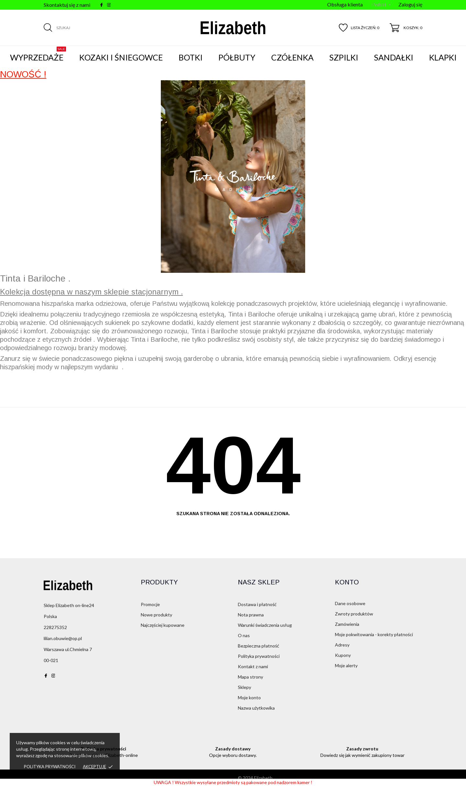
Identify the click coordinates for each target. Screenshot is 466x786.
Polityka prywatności (49, 766)
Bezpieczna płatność (258, 645)
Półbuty (236, 57)
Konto (347, 582)
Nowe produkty (156, 614)
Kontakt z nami (253, 666)
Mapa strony (250, 677)
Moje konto (249, 697)
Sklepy (244, 687)
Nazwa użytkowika (256, 708)
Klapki (443, 57)
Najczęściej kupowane (162, 625)
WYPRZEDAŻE (38, 54)
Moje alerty (346, 665)
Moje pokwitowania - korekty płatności (374, 634)
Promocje (150, 604)
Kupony (343, 655)
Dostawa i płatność (257, 604)
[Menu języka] (381, 4)
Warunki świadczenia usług (265, 625)
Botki (191, 57)
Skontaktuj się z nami (67, 5)
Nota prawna (251, 614)
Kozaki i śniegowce (121, 57)
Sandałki (393, 57)
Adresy (342, 645)
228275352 (55, 627)
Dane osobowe (350, 603)
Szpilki (343, 57)
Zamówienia (347, 624)
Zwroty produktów (354, 613)
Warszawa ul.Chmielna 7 (68, 649)
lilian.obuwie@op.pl (63, 638)
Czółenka (292, 57)
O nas (244, 635)
